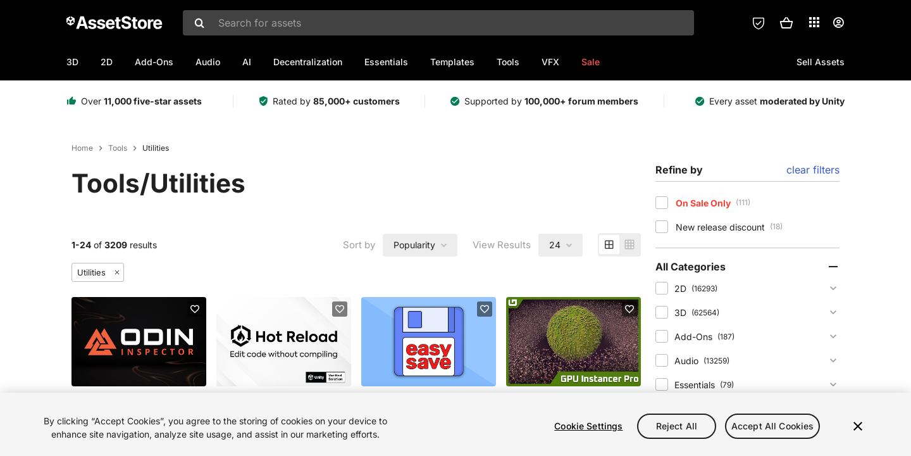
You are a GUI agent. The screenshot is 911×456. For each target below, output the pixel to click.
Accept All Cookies (772, 426)
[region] (455, 424)
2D (107, 61)
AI (246, 61)
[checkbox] (661, 202)
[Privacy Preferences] (758, 22)
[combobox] (438, 22)
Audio (207, 61)
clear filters (813, 169)
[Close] (857, 426)
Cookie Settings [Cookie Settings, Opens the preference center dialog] (588, 426)
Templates (452, 61)
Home (82, 148)
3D (72, 61)
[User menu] (838, 22)
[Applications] (814, 22)
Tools (508, 61)
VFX (550, 61)
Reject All (676, 426)
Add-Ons (154, 61)
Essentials (386, 61)
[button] (786, 22)
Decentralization (307, 61)
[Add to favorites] (194, 309)
